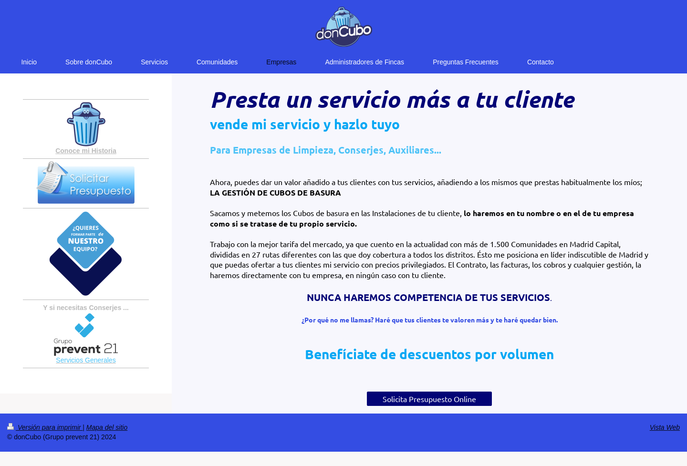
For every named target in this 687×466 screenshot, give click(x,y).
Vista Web (665, 427)
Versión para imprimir (45, 427)
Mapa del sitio (106, 427)
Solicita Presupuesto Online (429, 399)
